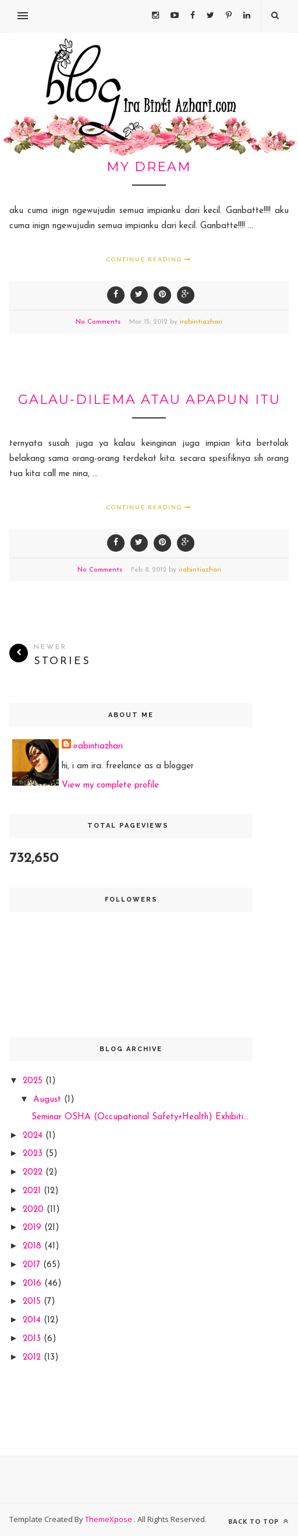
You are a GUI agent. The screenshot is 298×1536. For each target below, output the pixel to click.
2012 (33, 1357)
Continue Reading (149, 259)
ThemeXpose (109, 1519)
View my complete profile (110, 785)
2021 (33, 1191)
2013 (33, 1339)
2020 (35, 1209)
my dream (149, 167)
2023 (34, 1154)
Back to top (258, 1521)
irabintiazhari (201, 321)
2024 (34, 1135)
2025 (34, 1081)
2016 (33, 1283)
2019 (33, 1227)
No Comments (98, 321)
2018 (33, 1246)
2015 (33, 1301)
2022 (34, 1172)
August (48, 1099)
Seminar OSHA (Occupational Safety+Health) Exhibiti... (140, 1117)
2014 (33, 1320)
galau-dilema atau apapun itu (149, 399)
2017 (33, 1265)
